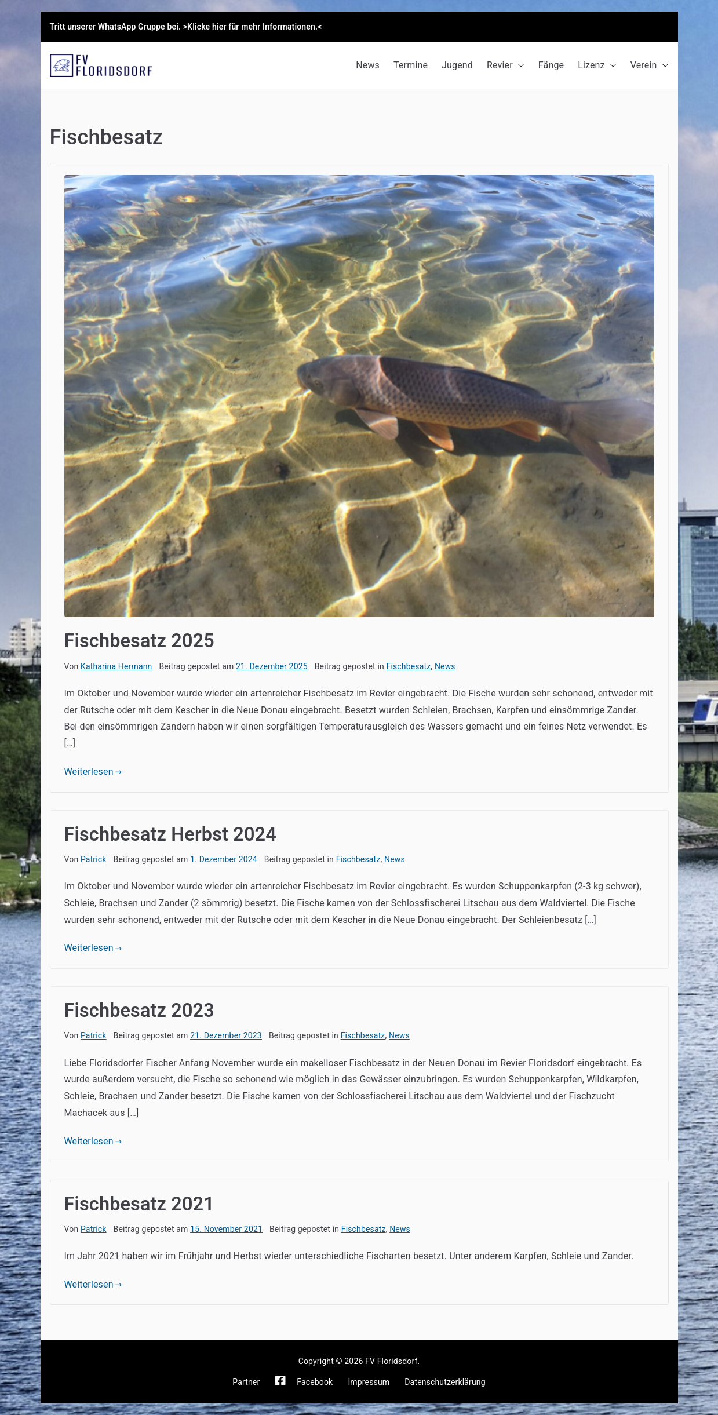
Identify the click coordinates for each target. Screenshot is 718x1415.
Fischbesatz (409, 666)
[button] (518, 65)
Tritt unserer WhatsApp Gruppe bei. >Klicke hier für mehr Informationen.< (186, 26)
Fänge (551, 65)
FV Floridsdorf (391, 1361)
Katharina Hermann (116, 666)
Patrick (94, 859)
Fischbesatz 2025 (139, 641)
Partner (246, 1382)
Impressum (368, 1382)
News (368, 65)
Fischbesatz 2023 (139, 1011)
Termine (410, 65)
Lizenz (597, 65)
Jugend (457, 65)
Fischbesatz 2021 (139, 1204)
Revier (505, 65)
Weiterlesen (93, 771)
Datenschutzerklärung (444, 1382)
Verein (649, 65)
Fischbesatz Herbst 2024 (170, 834)
